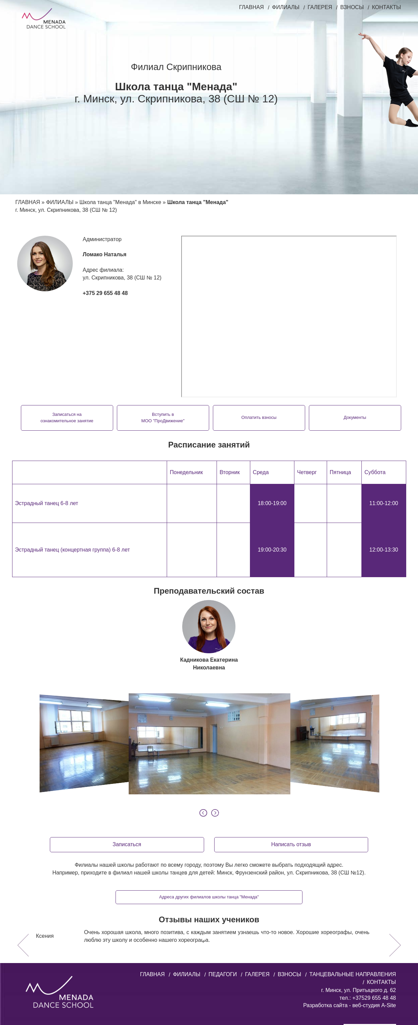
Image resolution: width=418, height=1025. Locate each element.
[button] (23, 897)
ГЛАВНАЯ (251, 7)
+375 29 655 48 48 (105, 293)
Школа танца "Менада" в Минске (120, 202)
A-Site (388, 959)
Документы (349, 417)
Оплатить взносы (257, 417)
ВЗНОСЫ (352, 7)
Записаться (126, 798)
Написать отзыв (291, 798)
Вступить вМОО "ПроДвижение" (164, 417)
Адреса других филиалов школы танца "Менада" (209, 850)
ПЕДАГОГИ (222, 928)
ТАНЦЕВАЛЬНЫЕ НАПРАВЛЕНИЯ (352, 928)
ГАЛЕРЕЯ (320, 7)
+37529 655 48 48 (373, 952)
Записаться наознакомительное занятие (72, 417)
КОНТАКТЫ (386, 7)
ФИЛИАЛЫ (285, 7)
